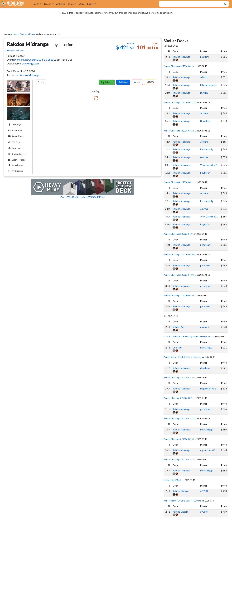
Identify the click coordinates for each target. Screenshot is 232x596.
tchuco (204, 77)
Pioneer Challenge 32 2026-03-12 (178, 459)
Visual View (14, 130)
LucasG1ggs (206, 429)
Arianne (204, 113)
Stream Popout (16, 136)
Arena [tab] (137, 82)
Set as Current (15, 165)
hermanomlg (206, 149)
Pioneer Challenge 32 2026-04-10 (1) (180, 254)
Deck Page (14, 124)
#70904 (204, 491)
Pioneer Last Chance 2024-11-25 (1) (34, 59)
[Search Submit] (225, 4)
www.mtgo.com (30, 63)
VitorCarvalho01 (209, 165)
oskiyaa (204, 157)
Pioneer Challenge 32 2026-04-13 (178, 66)
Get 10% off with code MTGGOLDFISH (82, 197)
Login (90, 3)
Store (82, 3)
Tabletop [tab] (123, 82)
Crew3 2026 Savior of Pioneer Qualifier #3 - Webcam (187, 336)
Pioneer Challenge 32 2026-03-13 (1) (180, 418)
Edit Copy (13, 142)
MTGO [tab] (150, 82)
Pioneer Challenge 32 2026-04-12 (178, 182)
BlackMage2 (206, 347)
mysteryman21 (207, 450)
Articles (60, 3)
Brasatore (205, 121)
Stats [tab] (41, 82)
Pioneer (16, 34)
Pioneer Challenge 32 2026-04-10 (178, 295)
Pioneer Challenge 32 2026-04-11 (178, 234)
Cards (36, 3)
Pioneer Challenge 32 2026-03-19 (178, 377)
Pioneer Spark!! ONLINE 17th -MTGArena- (183, 357)
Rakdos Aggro (180, 327)
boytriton (205, 173)
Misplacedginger (208, 85)
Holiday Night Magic (173, 480)
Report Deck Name (15, 51)
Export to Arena (16, 159)
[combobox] (188, 4)
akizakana (205, 368)
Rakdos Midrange (28, 34)
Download (18, 148)
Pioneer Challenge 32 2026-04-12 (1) (180, 102)
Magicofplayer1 (208, 388)
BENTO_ (204, 92)
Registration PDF (17, 154)
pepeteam (205, 245)
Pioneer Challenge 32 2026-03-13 (178, 439)
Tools (71, 3)
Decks (48, 3)
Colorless (178, 347)
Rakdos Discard (180, 491)
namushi (204, 56)
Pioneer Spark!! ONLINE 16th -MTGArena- (183, 500)
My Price (106, 82)
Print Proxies (15, 170)
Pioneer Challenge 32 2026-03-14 (178, 398)
